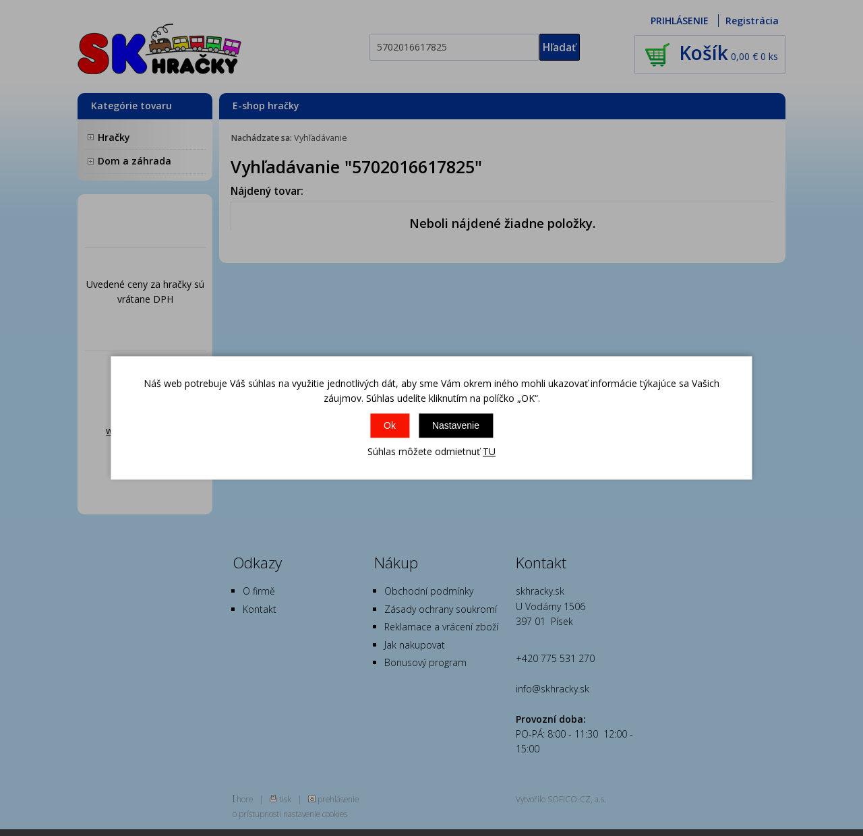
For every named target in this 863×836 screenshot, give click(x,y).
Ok (390, 425)
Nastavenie (455, 425)
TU (489, 451)
